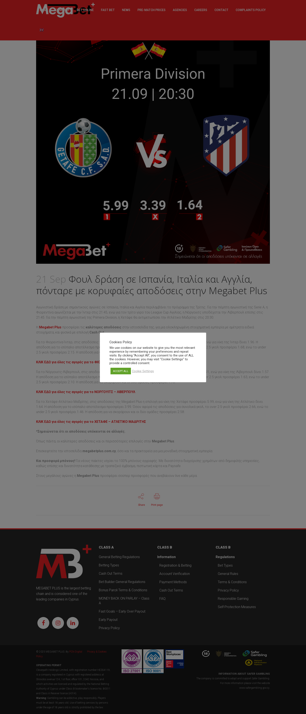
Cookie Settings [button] (143, 371)
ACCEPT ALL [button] (120, 371)
